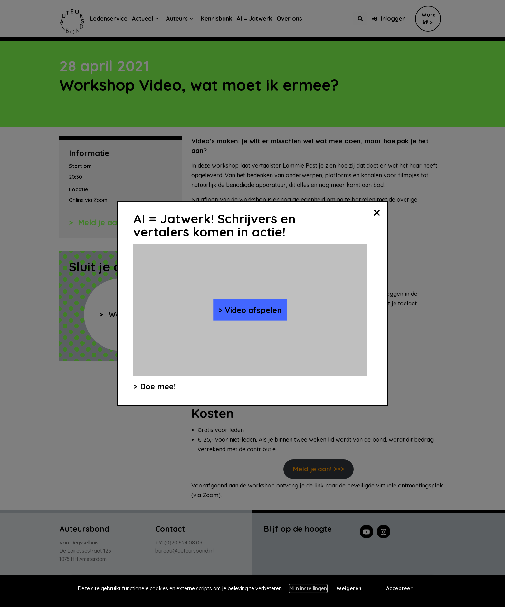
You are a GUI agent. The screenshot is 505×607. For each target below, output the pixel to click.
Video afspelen (253, 309)
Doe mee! (158, 386)
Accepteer (399, 588)
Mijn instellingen (308, 588)
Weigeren (348, 588)
